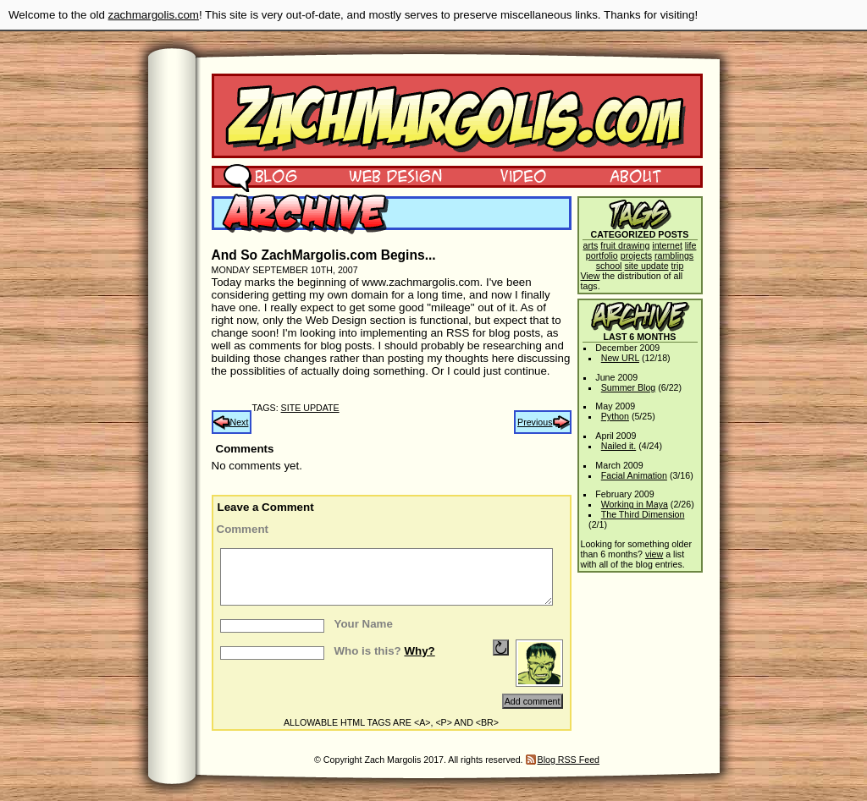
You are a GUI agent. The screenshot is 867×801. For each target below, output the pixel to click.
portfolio (602, 255)
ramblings (673, 255)
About (635, 175)
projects (636, 255)
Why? (419, 651)
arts (591, 245)
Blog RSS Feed (568, 759)
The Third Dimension (643, 514)
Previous (534, 422)
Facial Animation (634, 475)
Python (615, 416)
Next (239, 422)
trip (677, 266)
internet (667, 245)
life (691, 245)
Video (512, 175)
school (609, 266)
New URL (620, 358)
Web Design (383, 175)
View (590, 276)
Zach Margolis (457, 116)
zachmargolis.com (153, 14)
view (654, 554)
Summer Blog (628, 387)
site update (310, 408)
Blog (260, 175)
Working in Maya (634, 504)
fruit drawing (624, 245)
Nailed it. (618, 446)
